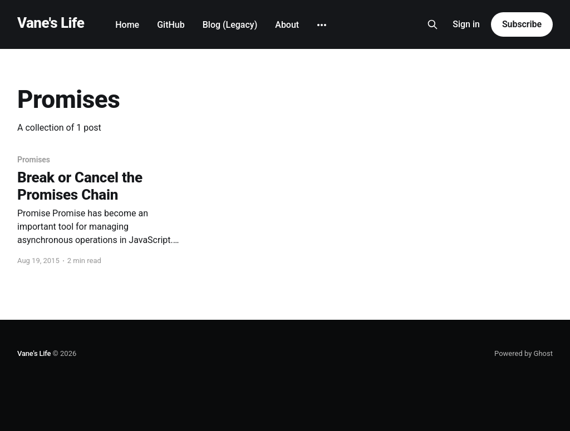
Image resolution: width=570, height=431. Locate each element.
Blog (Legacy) (230, 24)
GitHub (171, 24)
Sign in (466, 24)
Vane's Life (50, 23)
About (287, 24)
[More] (321, 25)
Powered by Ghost (523, 353)
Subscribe (522, 24)
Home (127, 24)
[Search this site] (432, 24)
